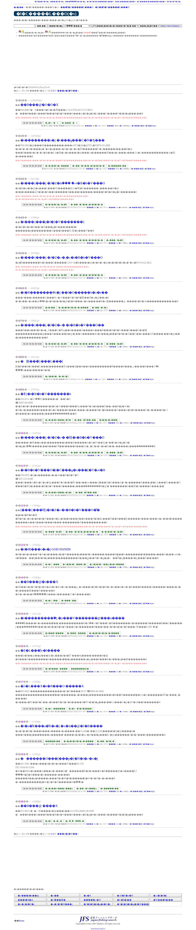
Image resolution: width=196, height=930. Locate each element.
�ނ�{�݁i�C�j (26, 904)
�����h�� (52, 741)
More (163, 26)
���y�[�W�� (67, 90)
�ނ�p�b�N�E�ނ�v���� (73, 307)
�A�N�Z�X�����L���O (100, 1)
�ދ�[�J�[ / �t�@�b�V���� (107, 564)
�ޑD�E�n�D (125, 895)
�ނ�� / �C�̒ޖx (100, 307)
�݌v (96, 126)
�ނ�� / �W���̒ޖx (86, 788)
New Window (173, 26)
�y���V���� (54, 633)
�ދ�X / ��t (51, 600)
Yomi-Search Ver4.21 (98, 929)
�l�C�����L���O (125, 1)
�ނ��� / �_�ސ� (74, 821)
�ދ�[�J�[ (160, 895)
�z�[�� (18, 7)
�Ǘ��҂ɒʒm (150, 126)
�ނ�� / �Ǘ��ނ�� (85, 420)
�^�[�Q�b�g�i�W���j (133, 904)
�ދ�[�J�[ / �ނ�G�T (57, 376)
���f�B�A (25, 900)
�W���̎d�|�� (163, 900)
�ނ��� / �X (69, 123)
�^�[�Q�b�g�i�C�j (97, 904)
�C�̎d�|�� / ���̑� (56, 669)
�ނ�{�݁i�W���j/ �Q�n (58, 492)
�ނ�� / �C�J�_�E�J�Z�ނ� (88, 166)
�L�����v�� (117, 166)
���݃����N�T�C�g (75, 1)
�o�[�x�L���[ (108, 420)
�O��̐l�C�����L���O (112, 7)
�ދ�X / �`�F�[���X (81, 709)
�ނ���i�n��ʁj (28, 895)
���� (88, 126)
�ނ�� (55, 895)
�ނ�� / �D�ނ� (105, 741)
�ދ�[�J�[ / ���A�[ (74, 564)
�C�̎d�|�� (124, 900)
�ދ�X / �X (51, 123)
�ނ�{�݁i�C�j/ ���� (57, 166)
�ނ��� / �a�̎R (114, 240)
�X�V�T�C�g (174, 1)
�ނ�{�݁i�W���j (61, 904)
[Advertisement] (97, 60)
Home (21, 920)
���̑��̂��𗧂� (80, 669)
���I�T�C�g (57, 1)
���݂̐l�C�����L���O (76, 7)
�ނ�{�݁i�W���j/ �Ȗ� (58, 420)
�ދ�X (87, 895)
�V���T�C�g (42, 1)
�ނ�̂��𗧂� (58, 900)
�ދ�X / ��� (52, 564)
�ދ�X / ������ (55, 709)
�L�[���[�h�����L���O (151, 1)
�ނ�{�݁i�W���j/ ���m (59, 788)
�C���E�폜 (138, 126)
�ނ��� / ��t (69, 600)
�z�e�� (50, 307)
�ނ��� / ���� (76, 633)
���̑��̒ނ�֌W (92, 900)
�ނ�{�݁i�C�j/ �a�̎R (56, 204)
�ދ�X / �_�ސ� (53, 821)
